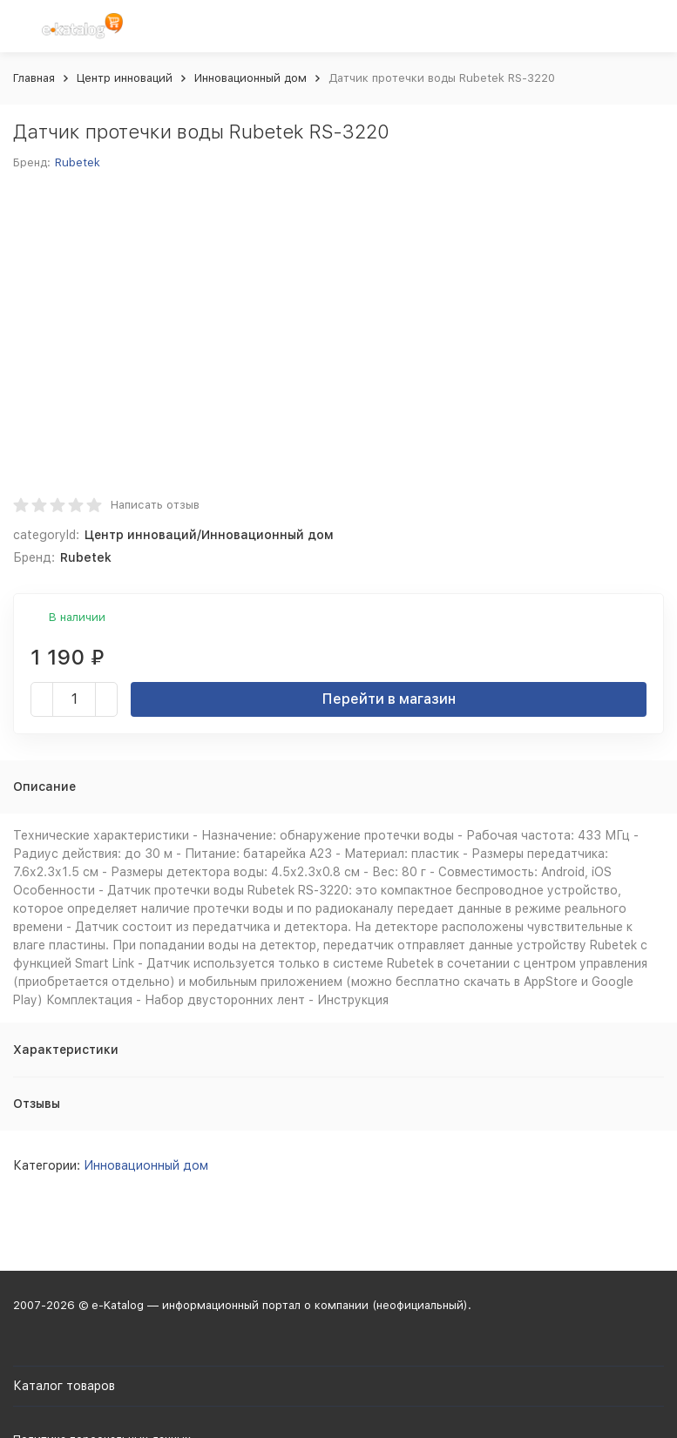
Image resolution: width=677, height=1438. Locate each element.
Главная (34, 77)
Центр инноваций (125, 77)
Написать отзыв (155, 504)
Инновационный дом (250, 77)
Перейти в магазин (389, 699)
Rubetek (77, 162)
